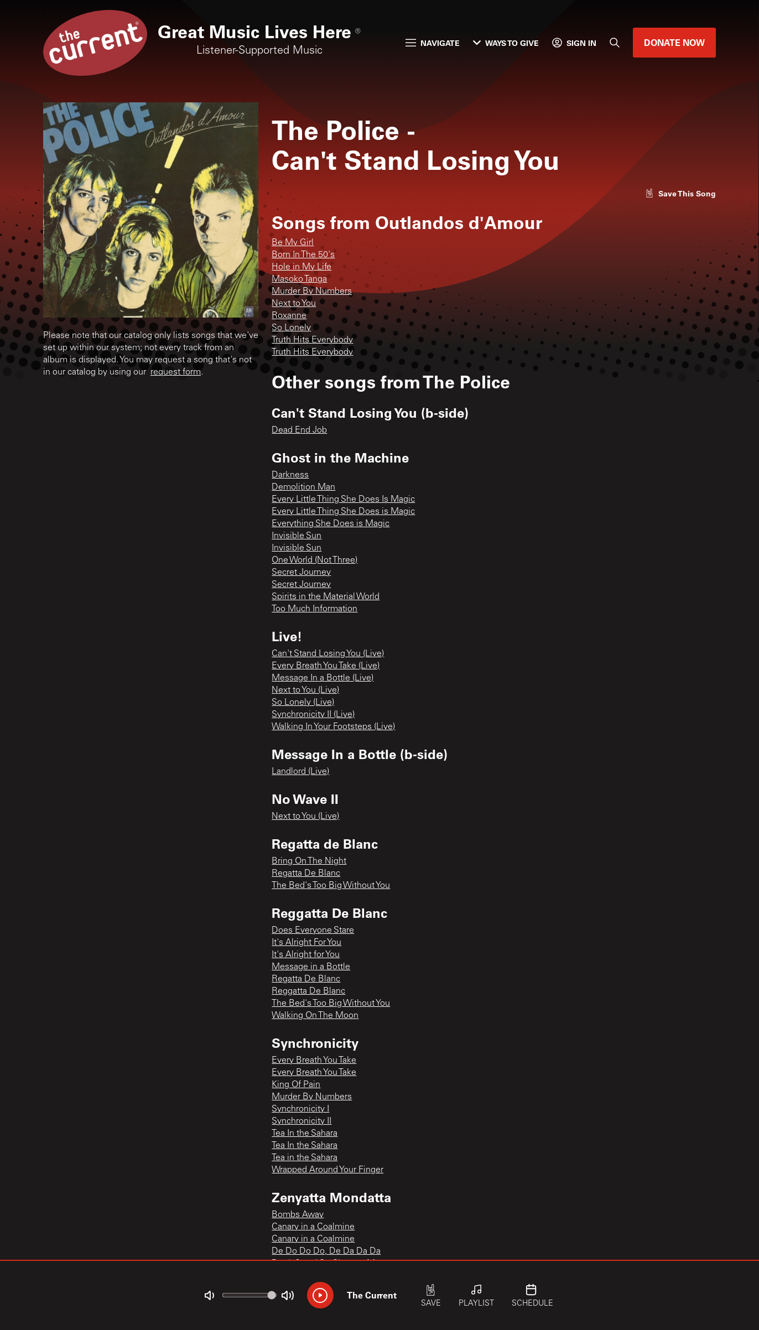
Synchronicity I (300, 1109)
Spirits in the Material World (326, 597)
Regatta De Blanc (306, 873)
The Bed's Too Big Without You (331, 885)
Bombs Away (298, 1214)
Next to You (294, 303)
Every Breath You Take (314, 1060)
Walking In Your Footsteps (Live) (333, 727)
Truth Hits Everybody (312, 340)
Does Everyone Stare (313, 930)
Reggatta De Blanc (308, 991)
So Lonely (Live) (303, 702)
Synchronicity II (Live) (313, 714)
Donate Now (674, 42)
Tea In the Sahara (304, 1133)
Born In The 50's (303, 255)
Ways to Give (506, 43)
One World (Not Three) (314, 560)
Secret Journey (301, 572)
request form (175, 372)
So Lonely (291, 328)
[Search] (614, 42)
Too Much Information (314, 609)
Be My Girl (293, 242)
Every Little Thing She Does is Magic (343, 511)
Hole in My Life (301, 267)
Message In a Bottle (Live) (322, 678)
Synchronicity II (301, 1121)
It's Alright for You (306, 954)
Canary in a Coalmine (313, 1227)
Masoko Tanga (299, 279)
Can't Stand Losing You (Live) (328, 654)
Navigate (433, 43)
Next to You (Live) (305, 690)
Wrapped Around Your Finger (327, 1170)
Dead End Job (299, 430)
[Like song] (680, 193)
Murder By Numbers (312, 291)
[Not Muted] (209, 1295)
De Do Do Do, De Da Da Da (326, 1251)
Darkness (290, 475)
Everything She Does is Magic (330, 523)
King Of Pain (296, 1084)
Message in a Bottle (311, 967)
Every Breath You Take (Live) (326, 666)
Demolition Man (303, 487)
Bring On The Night (309, 861)
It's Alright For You (306, 942)
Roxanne (289, 315)
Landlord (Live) (300, 771)
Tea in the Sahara (304, 1158)
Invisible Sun (296, 536)
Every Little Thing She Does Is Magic (343, 499)
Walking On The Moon (315, 1015)
